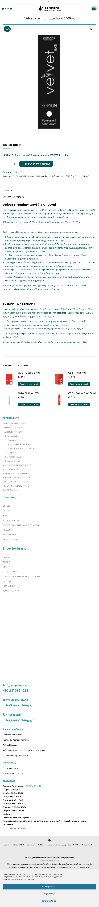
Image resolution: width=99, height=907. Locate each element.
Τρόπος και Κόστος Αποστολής (16, 740)
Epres (6, 515)
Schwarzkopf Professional (21, 448)
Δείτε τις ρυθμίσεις (49, 901)
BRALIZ (6, 506)
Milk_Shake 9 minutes (19, 444)
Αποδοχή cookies (49, 886)
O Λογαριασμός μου (11, 768)
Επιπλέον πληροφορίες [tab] (13, 197)
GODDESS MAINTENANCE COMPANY (21, 525)
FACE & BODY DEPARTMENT (17, 482)
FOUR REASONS (11, 520)
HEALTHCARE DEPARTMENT (17, 486)
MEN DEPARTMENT (13, 469)
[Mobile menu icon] (94, 8)
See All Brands (10, 490)
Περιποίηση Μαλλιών (14, 457)
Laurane (31, 176)
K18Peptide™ (9, 534)
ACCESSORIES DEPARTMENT (17, 477)
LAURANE (17, 172)
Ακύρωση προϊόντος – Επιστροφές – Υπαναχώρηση (25, 750)
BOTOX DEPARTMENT (14, 427)
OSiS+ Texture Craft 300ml (82, 393)
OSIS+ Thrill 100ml (77, 373)
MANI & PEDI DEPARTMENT (17, 465)
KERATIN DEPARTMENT (15, 423)
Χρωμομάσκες (11, 452)
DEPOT (6, 510)
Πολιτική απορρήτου (53, 877)
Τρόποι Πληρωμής (10, 745)
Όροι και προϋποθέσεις (13, 734)
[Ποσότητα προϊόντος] (9, 164)
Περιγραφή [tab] (8, 190)
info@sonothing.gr (18, 705)
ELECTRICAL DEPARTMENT (17, 473)
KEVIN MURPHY (11, 539)
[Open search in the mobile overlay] (49, 2)
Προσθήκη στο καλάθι (36, 164)
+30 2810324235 (15, 690)
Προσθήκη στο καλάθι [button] (29, 384)
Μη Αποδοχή (49, 894)
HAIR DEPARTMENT (19, 176)
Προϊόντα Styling (12, 461)
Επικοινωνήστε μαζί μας (13, 773)
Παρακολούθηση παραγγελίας (15, 755)
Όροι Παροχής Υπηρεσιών (25, 879)
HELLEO (7, 530)
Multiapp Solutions (87, 845)
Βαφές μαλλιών (41, 176)
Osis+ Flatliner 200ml (29, 393)
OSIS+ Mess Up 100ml (29, 373)
